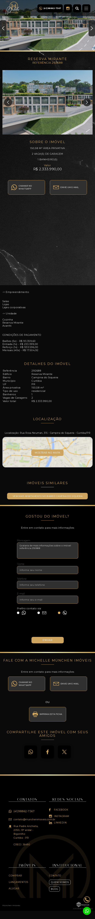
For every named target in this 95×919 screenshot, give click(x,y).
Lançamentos (18, 882)
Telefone (22, 578)
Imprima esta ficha (51, 714)
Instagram (68, 8)
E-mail (21, 593)
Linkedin (60, 822)
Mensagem (23, 540)
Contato (55, 875)
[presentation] (48, 627)
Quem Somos (60, 882)
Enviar (47, 640)
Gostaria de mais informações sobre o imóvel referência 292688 (47, 550)
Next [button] (92, 28)
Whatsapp (30, 751)
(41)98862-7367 (24, 811)
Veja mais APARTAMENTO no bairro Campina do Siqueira (48, 496)
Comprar (15, 875)
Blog (54, 889)
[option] (47, 26)
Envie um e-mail (69, 187)
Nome (20, 564)
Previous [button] (3, 28)
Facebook (47, 751)
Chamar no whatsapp (25, 187)
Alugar (14, 888)
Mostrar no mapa (47, 452)
